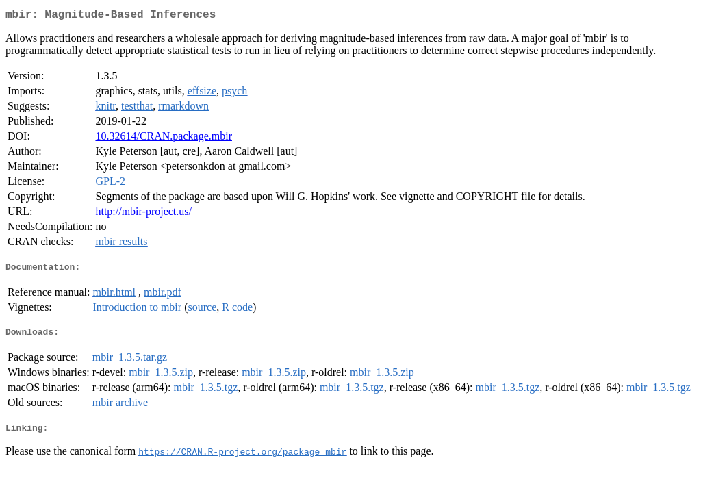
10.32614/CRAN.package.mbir (163, 138)
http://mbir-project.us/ (143, 214)
